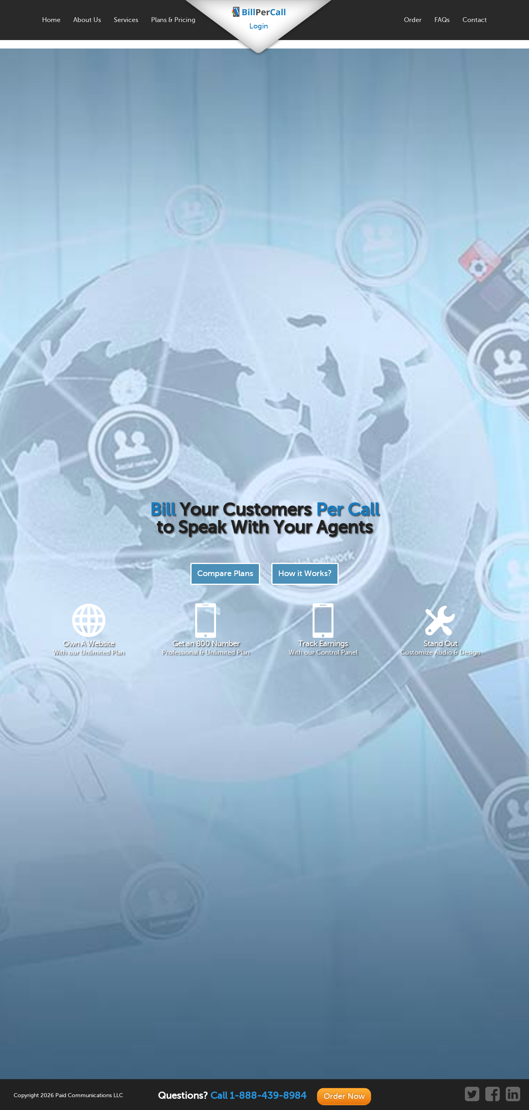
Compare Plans (225, 163)
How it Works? (305, 163)
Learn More (238, 731)
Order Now (344, 1096)
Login (258, 26)
